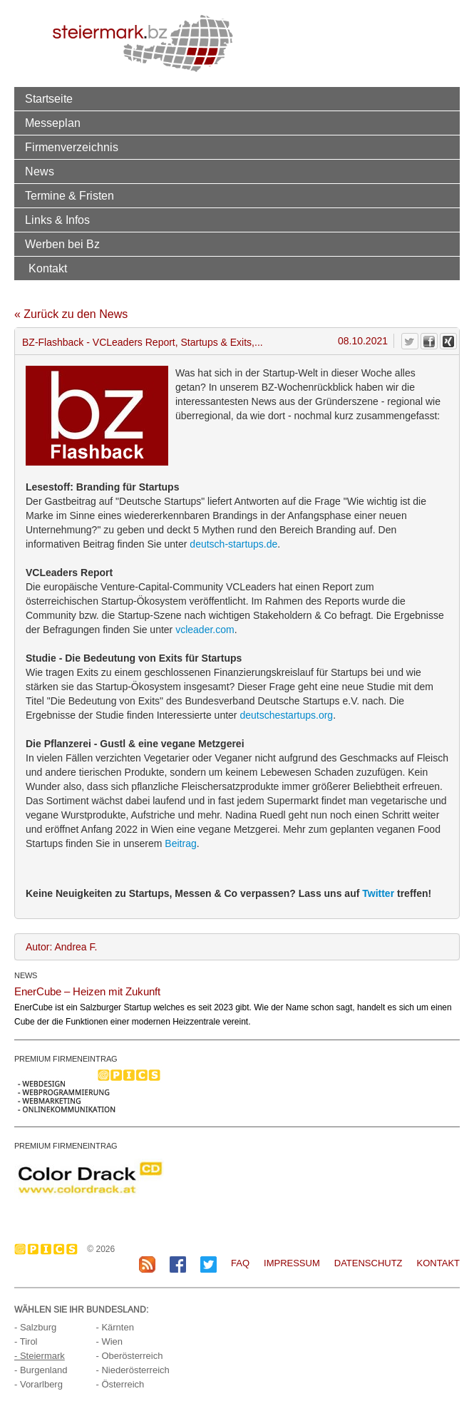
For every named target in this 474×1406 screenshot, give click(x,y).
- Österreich (120, 1384)
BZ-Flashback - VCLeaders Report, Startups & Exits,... (142, 342)
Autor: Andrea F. (61, 947)
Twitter (378, 893)
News (39, 171)
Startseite (49, 98)
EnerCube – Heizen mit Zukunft (87, 991)
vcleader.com (204, 629)
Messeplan (53, 122)
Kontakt (48, 268)
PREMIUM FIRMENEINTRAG (66, 1059)
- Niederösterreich (132, 1370)
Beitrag (180, 843)
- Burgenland (40, 1370)
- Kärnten (114, 1327)
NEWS (25, 975)
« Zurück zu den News (71, 314)
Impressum (292, 1263)
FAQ (240, 1263)
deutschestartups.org (286, 715)
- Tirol (26, 1341)
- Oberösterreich (129, 1355)
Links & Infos (57, 219)
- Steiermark (39, 1355)
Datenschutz (368, 1263)
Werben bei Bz (62, 243)
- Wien (109, 1341)
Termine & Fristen (69, 195)
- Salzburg (35, 1327)
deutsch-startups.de (233, 544)
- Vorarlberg (38, 1384)
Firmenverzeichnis (71, 146)
